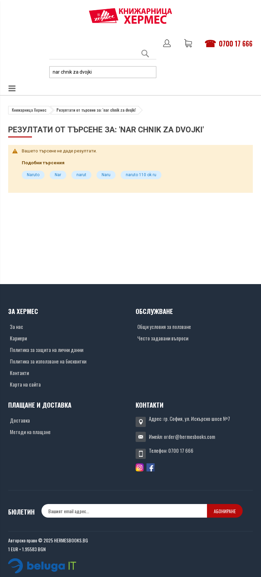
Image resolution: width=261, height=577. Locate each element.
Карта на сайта (25, 384)
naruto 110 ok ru (141, 174)
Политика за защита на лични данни (46, 349)
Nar (58, 174)
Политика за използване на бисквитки (48, 361)
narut (81, 174)
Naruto (33, 174)
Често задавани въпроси (162, 338)
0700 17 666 (236, 43)
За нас (16, 326)
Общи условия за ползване (164, 326)
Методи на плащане (30, 431)
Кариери (18, 338)
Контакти (19, 372)
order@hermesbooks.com (189, 436)
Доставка (20, 420)
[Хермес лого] (130, 15)
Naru (106, 174)
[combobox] (102, 72)
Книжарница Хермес (29, 110)
